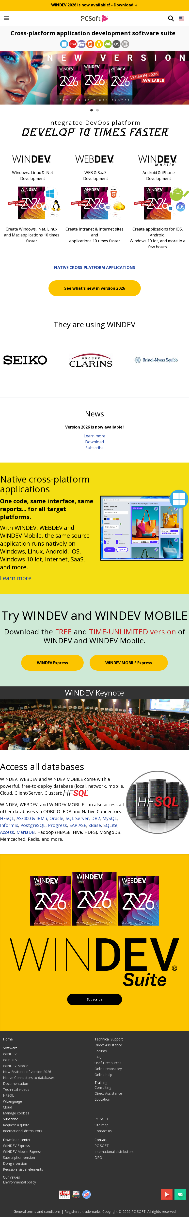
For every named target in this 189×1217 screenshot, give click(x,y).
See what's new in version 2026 (94, 288)
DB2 (95, 818)
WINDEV (9, 1054)
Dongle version (15, 1163)
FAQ (97, 1057)
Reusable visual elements (23, 1169)
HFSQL (7, 818)
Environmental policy (19, 1182)
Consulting (102, 1087)
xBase (95, 825)
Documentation (15, 1083)
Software (10, 1048)
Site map (101, 1125)
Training (100, 1082)
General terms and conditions (37, 1211)
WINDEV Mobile (15, 1065)
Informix (9, 825)
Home (8, 1039)
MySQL (109, 818)
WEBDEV (10, 1059)
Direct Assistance (108, 1045)
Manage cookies (16, 1113)
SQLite (110, 825)
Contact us (103, 1130)
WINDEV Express (52, 662)
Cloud (7, 1107)
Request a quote (16, 1125)
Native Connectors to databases (29, 1077)
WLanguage (12, 1101)
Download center (17, 1139)
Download (94, 442)
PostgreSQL (33, 825)
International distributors (22, 1130)
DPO (98, 1157)
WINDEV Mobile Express (22, 1151)
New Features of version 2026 (27, 1071)
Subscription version (19, 1157)
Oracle (56, 818)
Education (102, 1099)
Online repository (108, 1068)
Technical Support (108, 1039)
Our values (11, 1177)
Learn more (94, 436)
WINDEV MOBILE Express (128, 662)
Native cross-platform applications (94, 267)
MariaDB (25, 832)
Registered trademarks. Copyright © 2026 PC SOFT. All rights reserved (120, 1211)
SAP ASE (77, 825)
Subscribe (94, 447)
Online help (103, 1074)
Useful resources (107, 1062)
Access (7, 832)
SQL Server (77, 818)
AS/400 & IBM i (31, 818)
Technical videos (16, 1089)
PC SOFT (101, 1119)
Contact (100, 1139)
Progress (57, 825)
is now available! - (94, 5)
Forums (100, 1051)
